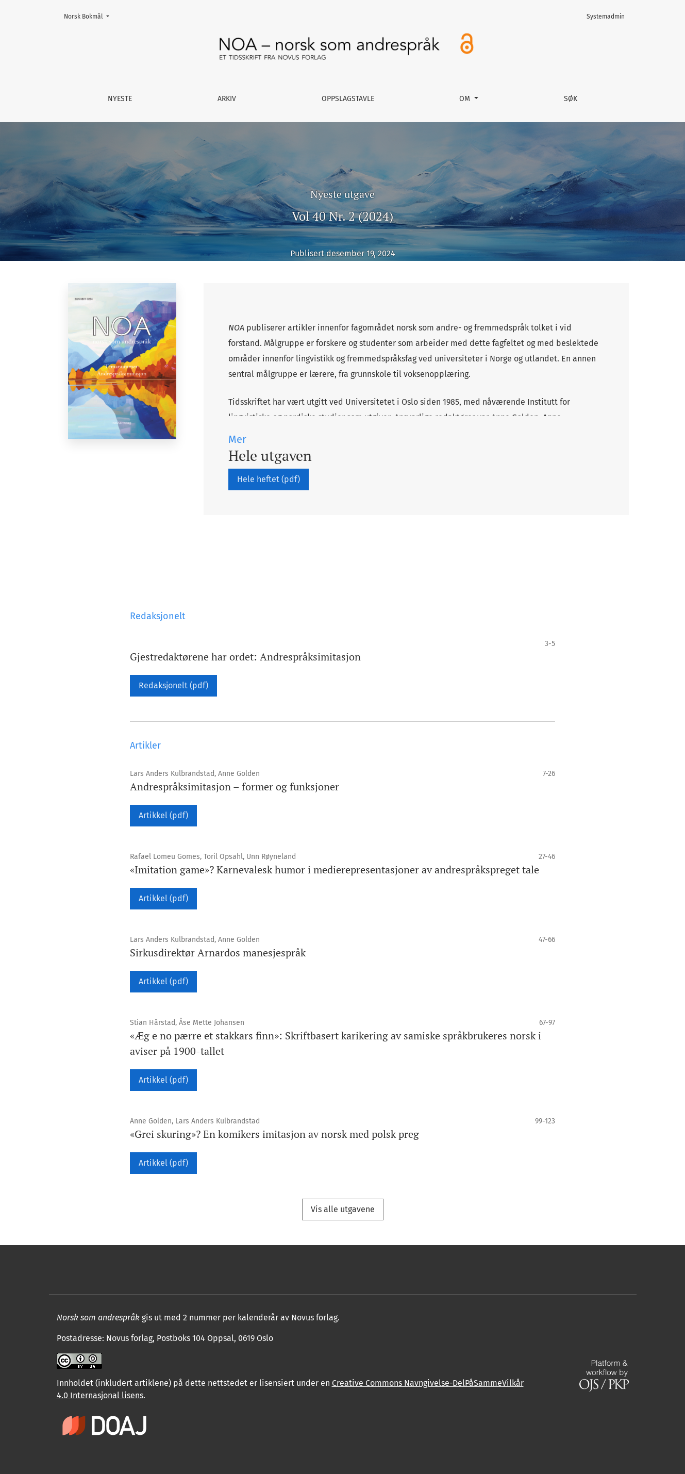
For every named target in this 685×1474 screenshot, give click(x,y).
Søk (570, 98)
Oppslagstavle (348, 98)
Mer (237, 439)
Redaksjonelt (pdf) (173, 685)
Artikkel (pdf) (163, 815)
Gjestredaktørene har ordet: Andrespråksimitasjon (245, 657)
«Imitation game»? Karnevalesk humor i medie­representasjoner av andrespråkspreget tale (334, 869)
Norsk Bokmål (89, 15)
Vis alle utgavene (343, 1209)
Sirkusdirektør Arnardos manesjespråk (218, 952)
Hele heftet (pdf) (268, 479)
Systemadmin (606, 16)
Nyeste (120, 98)
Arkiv (227, 98)
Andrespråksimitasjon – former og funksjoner (234, 786)
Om (465, 98)
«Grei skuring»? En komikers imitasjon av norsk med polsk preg (274, 1134)
